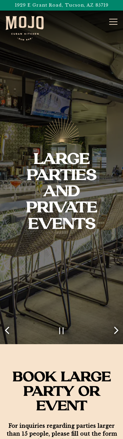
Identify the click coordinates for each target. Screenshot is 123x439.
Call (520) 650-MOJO (61, 402)
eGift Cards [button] (61, 431)
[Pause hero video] (61, 313)
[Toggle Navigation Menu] (113, 21)
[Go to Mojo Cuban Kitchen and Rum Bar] (61, 5)
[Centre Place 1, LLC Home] (24, 28)
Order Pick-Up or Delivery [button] (61, 417)
